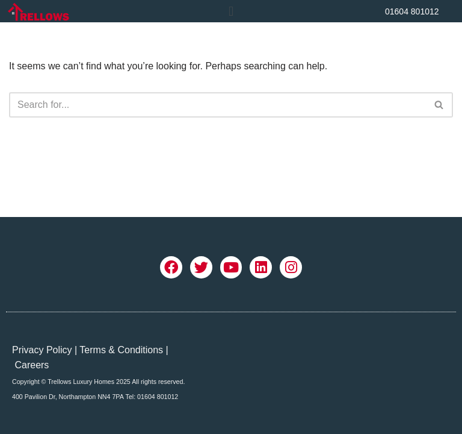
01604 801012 (412, 11)
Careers (31, 365)
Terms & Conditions (121, 350)
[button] (231, 11)
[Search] (217, 105)
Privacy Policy (42, 350)
